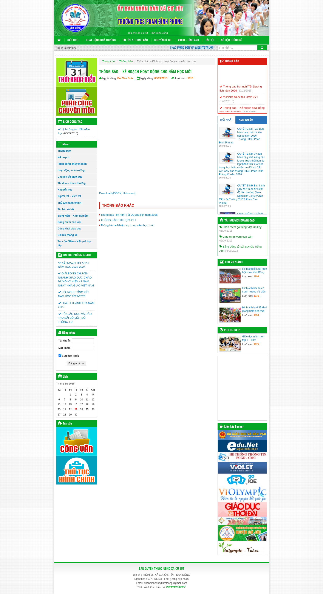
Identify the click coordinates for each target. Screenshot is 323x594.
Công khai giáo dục (69, 228)
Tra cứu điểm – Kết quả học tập (74, 243)
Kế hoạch (64, 157)
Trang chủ (108, 61)
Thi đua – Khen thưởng (72, 183)
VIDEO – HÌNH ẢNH (188, 40)
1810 (190, 78)
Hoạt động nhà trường (101, 40)
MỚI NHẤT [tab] (226, 119)
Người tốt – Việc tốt (69, 196)
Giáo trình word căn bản (235, 236)
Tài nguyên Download (239, 220)
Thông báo (64, 150)
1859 (256, 315)
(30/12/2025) (245, 93)
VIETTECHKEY (175, 587)
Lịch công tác (72, 121)
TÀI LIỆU (210, 40)
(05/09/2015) (70, 133)
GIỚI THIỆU (73, 40)
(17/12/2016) (226, 103)
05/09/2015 (160, 78)
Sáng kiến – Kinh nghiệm (73, 215)
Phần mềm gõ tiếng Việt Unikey (240, 227)
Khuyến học (65, 189)
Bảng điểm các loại (69, 222)
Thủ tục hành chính (69, 202)
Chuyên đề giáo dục (70, 176)
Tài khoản (65, 340)
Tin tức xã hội (66, 209)
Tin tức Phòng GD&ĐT (77, 255)
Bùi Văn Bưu (125, 78)
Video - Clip (232, 330)
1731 (256, 295)
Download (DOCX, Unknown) (117, 193)
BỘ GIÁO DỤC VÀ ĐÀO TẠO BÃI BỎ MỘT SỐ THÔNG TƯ (75, 317)
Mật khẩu (64, 347)
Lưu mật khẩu (69, 355)
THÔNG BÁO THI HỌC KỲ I (118, 220)
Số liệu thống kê (231, 40)
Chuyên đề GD (163, 40)
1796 (256, 276)
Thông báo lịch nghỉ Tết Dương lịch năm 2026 (129, 214)
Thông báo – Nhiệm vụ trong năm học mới (127, 225)
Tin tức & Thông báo (135, 40)
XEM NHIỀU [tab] (246, 119)
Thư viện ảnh (234, 262)
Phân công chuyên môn (72, 163)
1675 (256, 344)
